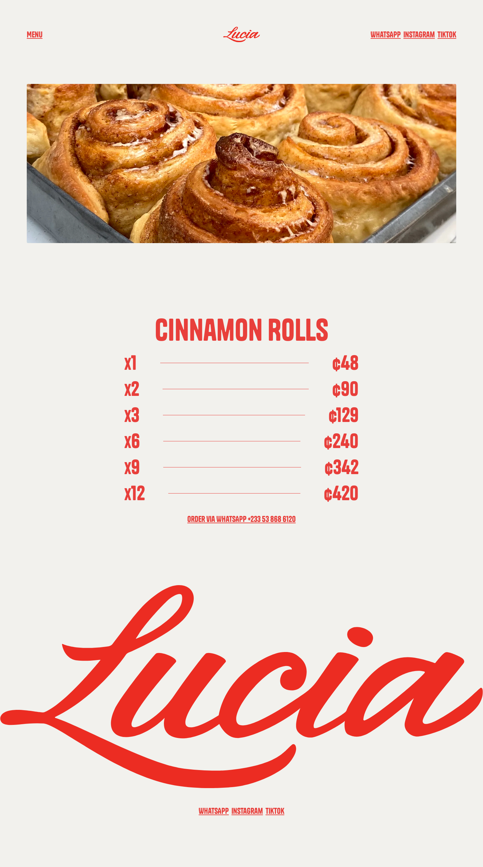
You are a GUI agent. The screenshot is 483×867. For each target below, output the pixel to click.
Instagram (419, 34)
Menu (34, 34)
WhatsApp (386, 34)
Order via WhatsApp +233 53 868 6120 (241, 519)
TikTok (447, 34)
